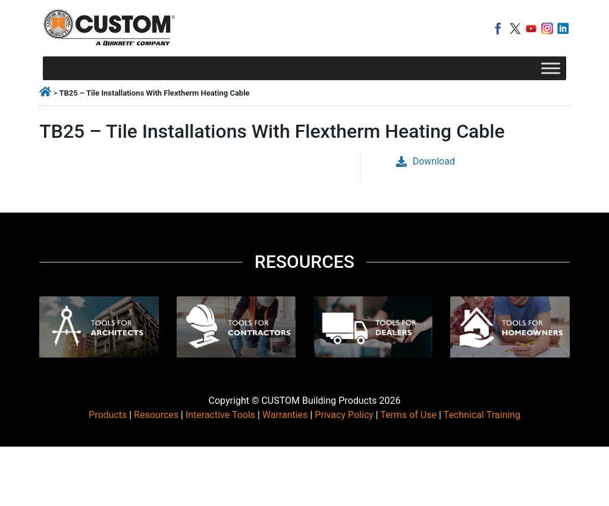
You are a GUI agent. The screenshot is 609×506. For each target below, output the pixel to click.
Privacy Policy (344, 414)
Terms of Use (408, 414)
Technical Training (482, 414)
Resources (156, 414)
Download (425, 161)
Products (108, 414)
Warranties (285, 414)
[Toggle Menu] (550, 68)
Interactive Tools (220, 414)
